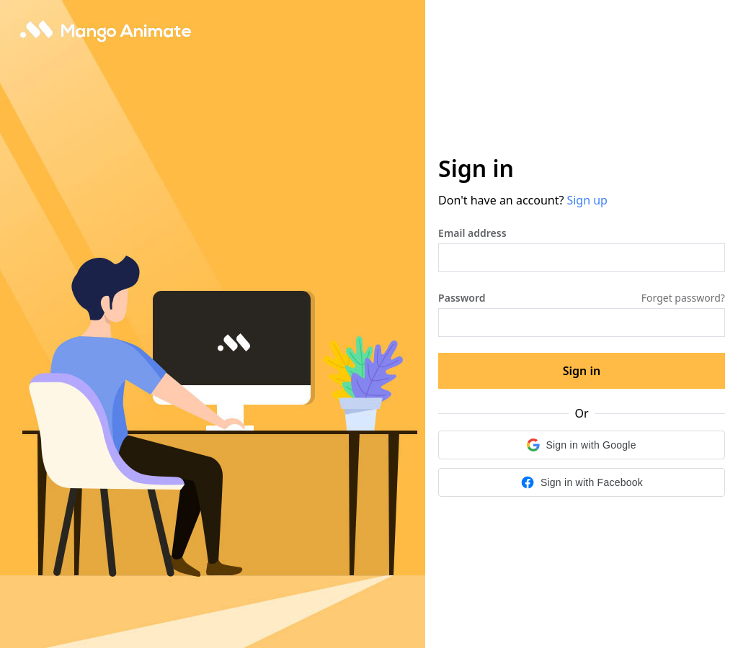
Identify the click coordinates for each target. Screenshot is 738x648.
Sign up (587, 200)
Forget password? (683, 298)
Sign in (581, 371)
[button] (581, 445)
